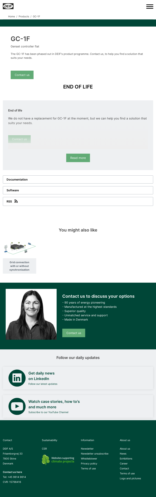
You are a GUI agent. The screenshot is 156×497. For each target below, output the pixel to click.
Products (24, 16)
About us (125, 448)
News (123, 453)
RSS (13, 201)
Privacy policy (89, 463)
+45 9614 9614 (17, 476)
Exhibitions (126, 458)
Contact (124, 468)
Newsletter (87, 448)
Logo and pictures (130, 478)
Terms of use (88, 468)
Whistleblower (89, 458)
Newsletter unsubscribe (94, 453)
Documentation (17, 179)
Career (124, 463)
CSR (44, 448)
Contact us (22, 75)
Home (11, 16)
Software (13, 190)
